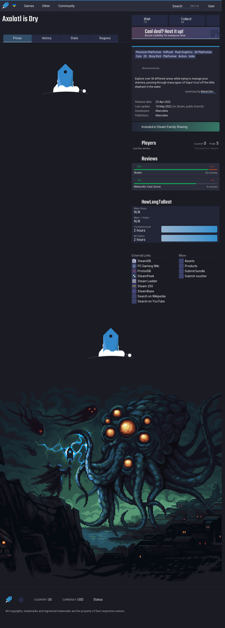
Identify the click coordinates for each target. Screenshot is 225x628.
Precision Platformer (148, 52)
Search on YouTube (148, 301)
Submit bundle (192, 271)
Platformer (169, 56)
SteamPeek (143, 276)
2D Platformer (203, 52)
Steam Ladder (144, 281)
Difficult (168, 52)
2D (145, 56)
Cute (139, 56)
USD (70, 599)
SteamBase (143, 291)
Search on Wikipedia (149, 296)
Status (96, 599)
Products (188, 266)
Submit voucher (193, 276)
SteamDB (141, 261)
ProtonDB (141, 271)
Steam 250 (142, 286)
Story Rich (155, 56)
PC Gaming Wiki (145, 266)
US (41, 599)
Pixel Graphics (184, 52)
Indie (192, 56)
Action (182, 56)
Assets (186, 261)
